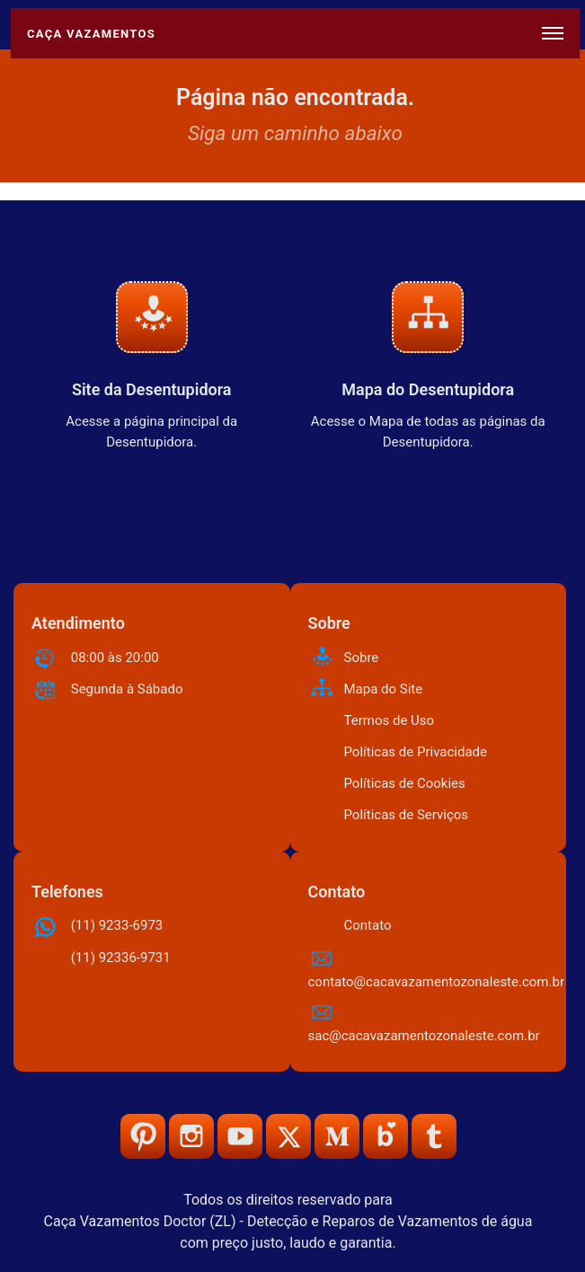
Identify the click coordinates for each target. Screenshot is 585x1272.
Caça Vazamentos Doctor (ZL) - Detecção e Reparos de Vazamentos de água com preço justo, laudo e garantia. (288, 1232)
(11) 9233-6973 (117, 925)
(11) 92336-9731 (121, 958)
